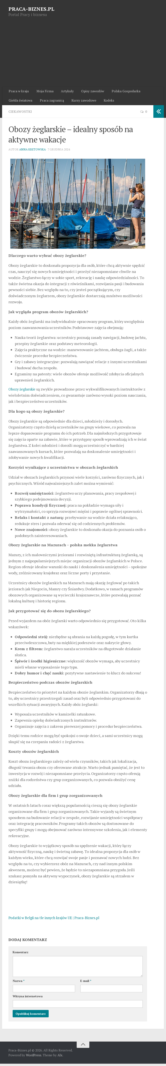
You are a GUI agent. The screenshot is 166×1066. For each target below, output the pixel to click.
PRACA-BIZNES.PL (31, 8)
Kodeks (105, 102)
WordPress (33, 1057)
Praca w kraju (18, 91)
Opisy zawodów (88, 91)
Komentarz (20, 954)
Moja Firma (43, 91)
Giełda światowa (20, 102)
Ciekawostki (20, 113)
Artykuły (64, 91)
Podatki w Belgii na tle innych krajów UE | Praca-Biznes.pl (57, 919)
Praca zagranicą (51, 102)
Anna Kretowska (33, 152)
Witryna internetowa (28, 998)
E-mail (85, 983)
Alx (60, 1057)
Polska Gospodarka (120, 91)
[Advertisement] (83, 55)
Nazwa (18, 983)
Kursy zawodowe (81, 102)
